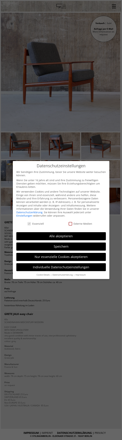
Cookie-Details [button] (43, 275)
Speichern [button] (61, 246)
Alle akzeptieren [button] (61, 236)
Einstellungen (24, 215)
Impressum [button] (80, 275)
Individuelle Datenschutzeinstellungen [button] (61, 267)
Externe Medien (80, 223)
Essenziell (35, 223)
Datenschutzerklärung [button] (62, 275)
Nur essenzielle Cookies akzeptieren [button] (61, 257)
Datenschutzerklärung (29, 212)
